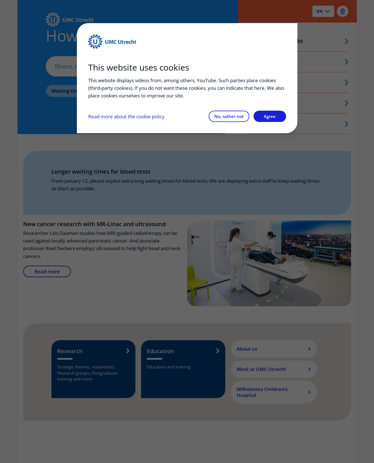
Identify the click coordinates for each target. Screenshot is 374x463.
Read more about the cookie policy (126, 116)
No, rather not (229, 116)
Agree (270, 116)
